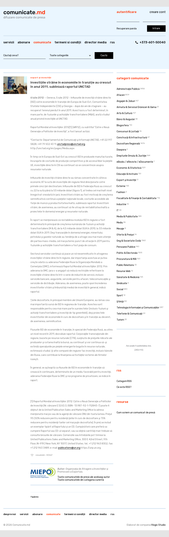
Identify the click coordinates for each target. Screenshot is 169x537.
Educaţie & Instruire (127, 174)
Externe (121, 186)
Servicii (8, 42)
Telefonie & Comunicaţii (129, 313)
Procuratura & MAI (126, 259)
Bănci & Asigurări (126, 119)
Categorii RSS (124, 381)
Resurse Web (123, 271)
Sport (120, 295)
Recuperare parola (127, 28)
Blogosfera (123, 125)
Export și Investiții (40, 77)
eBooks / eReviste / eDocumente (135, 161)
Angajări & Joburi (126, 101)
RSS (112, 42)
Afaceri (121, 95)
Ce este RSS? (124, 387)
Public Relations (125, 265)
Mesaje (120, 228)
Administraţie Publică (128, 89)
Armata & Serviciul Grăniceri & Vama (136, 107)
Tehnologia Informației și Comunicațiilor (138, 307)
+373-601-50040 (153, 42)
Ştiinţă (120, 301)
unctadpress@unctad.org (71, 144)
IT (118, 210)
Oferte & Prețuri (125, 234)
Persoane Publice (126, 246)
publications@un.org (69, 447)
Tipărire (34, 497)
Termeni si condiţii (68, 42)
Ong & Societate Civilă (129, 240)
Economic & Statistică (129, 168)
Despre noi (9, 514)
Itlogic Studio (158, 525)
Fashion (121, 192)
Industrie (121, 204)
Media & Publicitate (127, 216)
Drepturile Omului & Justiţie (131, 155)
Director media (95, 42)
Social (120, 289)
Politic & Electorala (127, 253)
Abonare (24, 42)
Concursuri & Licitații (128, 131)
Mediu (120, 222)
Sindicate (122, 283)
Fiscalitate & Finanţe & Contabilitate (136, 198)
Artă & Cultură (124, 113)
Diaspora (121, 149)
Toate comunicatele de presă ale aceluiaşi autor (83, 477)
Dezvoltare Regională (128, 143)
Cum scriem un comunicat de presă (136, 412)
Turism (120, 319)
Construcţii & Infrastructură (132, 137)
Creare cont (158, 12)
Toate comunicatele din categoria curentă (80, 479)
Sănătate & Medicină (128, 277)
